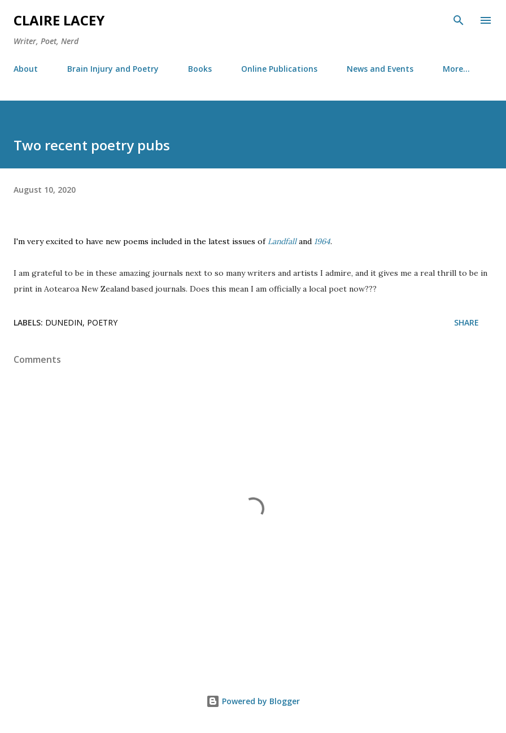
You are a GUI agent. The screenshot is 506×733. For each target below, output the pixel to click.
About (26, 68)
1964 (322, 241)
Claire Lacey (59, 20)
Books (200, 68)
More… (456, 68)
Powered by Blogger (253, 701)
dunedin (63, 322)
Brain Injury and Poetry (113, 68)
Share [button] (466, 322)
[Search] (458, 20)
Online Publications (279, 68)
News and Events (380, 68)
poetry (102, 322)
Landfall (282, 241)
